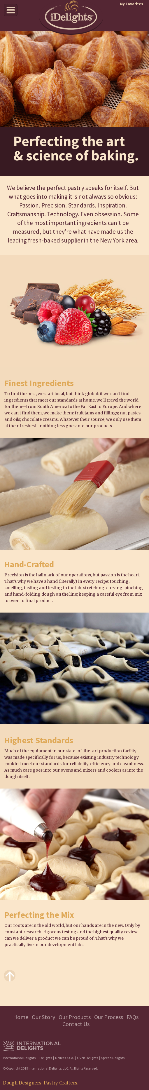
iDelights (45, 1058)
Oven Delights (87, 1058)
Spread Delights (113, 1058)
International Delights (19, 1058)
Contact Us (76, 1024)
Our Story (43, 1017)
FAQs (133, 1017)
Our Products (75, 1017)
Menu (10, 10)
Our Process (108, 1017)
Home (20, 1017)
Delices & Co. (64, 1058)
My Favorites (131, 3)
